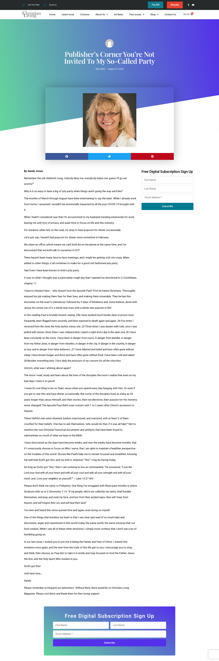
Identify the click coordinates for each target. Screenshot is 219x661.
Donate (175, 5)
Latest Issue (68, 14)
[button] (66, 156)
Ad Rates (118, 14)
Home (52, 14)
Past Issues (136, 14)
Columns (84, 14)
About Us (102, 14)
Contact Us (170, 14)
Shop (154, 14)
